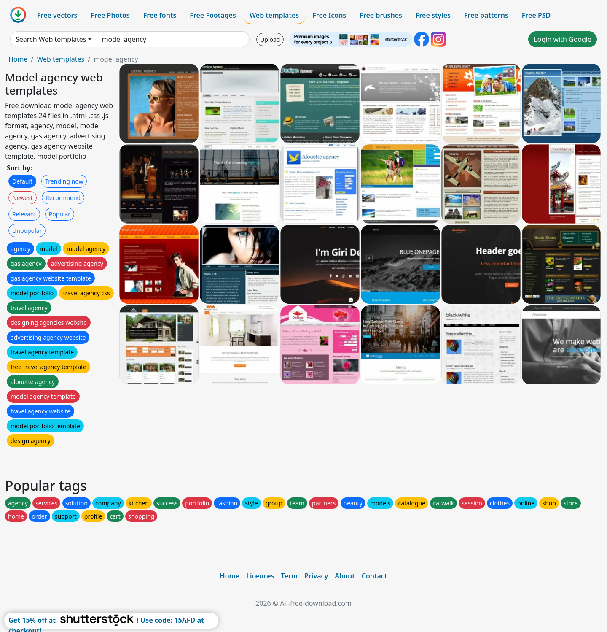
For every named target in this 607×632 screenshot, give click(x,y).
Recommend (63, 198)
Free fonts (160, 15)
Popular (59, 214)
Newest (22, 198)
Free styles (433, 15)
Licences (260, 576)
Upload (270, 39)
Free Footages (213, 15)
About (345, 576)
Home (18, 59)
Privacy (316, 576)
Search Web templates (51, 39)
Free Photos (110, 15)
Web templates (274, 15)
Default (22, 181)
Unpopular (27, 231)
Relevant (24, 214)
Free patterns (486, 15)
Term (289, 576)
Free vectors (57, 15)
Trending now (64, 181)
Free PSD (536, 15)
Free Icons (329, 15)
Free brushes (381, 15)
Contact (374, 576)
